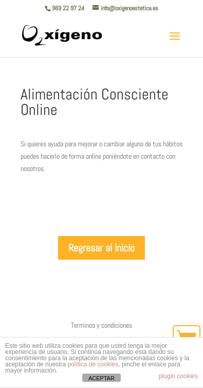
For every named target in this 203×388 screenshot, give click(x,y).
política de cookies (92, 364)
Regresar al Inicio (101, 248)
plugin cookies (178, 376)
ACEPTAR (101, 378)
